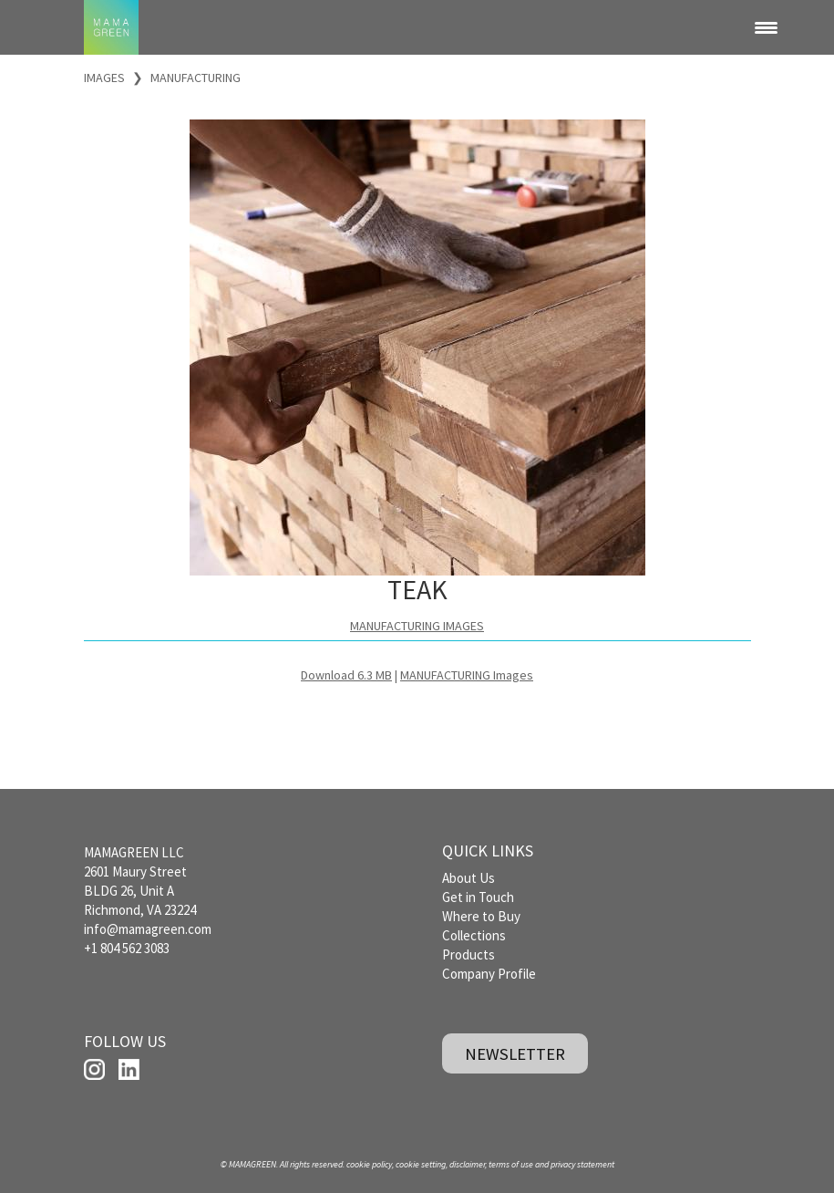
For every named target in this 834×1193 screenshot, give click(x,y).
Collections (474, 935)
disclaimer (467, 1164)
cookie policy (369, 1164)
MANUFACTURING (195, 77)
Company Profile (489, 973)
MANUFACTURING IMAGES (417, 625)
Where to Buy (481, 916)
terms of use (511, 1164)
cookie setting (421, 1164)
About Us (468, 878)
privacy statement (582, 1164)
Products (468, 954)
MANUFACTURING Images (466, 675)
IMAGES (104, 77)
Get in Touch (478, 897)
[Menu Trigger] (765, 27)
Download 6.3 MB (346, 675)
